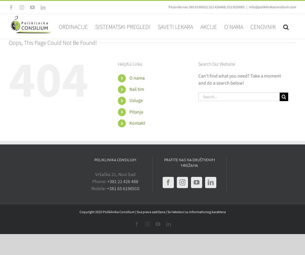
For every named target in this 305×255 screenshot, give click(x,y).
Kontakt (137, 123)
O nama (137, 78)
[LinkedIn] (210, 182)
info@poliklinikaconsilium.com (272, 7)
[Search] (284, 97)
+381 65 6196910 (123, 188)
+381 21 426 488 (122, 181)
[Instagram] (182, 182)
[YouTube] (196, 182)
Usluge (136, 100)
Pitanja (136, 112)
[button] (286, 26)
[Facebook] (168, 182)
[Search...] (239, 97)
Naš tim (136, 89)
